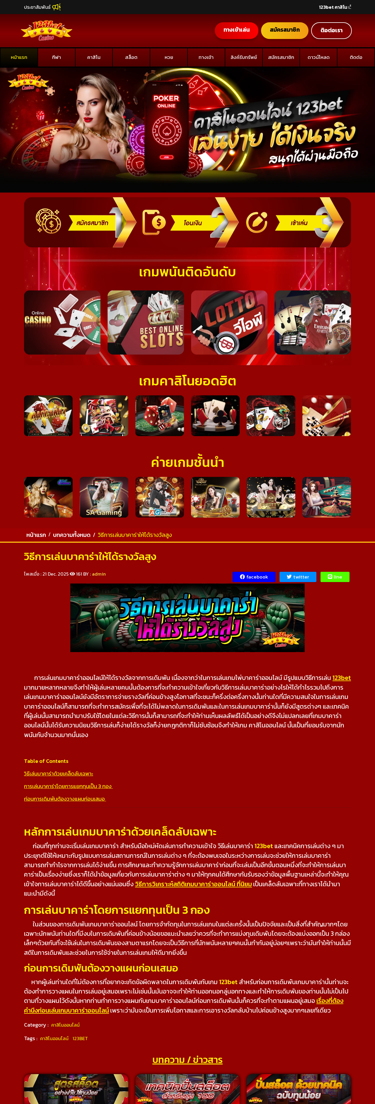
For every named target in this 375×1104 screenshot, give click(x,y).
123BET (80, 1038)
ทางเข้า (206, 57)
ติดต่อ (356, 57)
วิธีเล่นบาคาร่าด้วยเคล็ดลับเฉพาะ (58, 774)
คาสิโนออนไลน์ (65, 1024)
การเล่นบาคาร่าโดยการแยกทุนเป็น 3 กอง (68, 786)
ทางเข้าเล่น (236, 29)
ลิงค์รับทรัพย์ (244, 57)
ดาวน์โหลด (319, 57)
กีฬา (56, 57)
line (335, 577)
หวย (169, 57)
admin (99, 573)
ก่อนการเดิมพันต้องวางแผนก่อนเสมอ (65, 799)
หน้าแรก (19, 57)
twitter (298, 577)
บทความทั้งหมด (72, 534)
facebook (254, 577)
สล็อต (131, 57)
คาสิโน (93, 57)
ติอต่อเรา (331, 30)
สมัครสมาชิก (284, 29)
